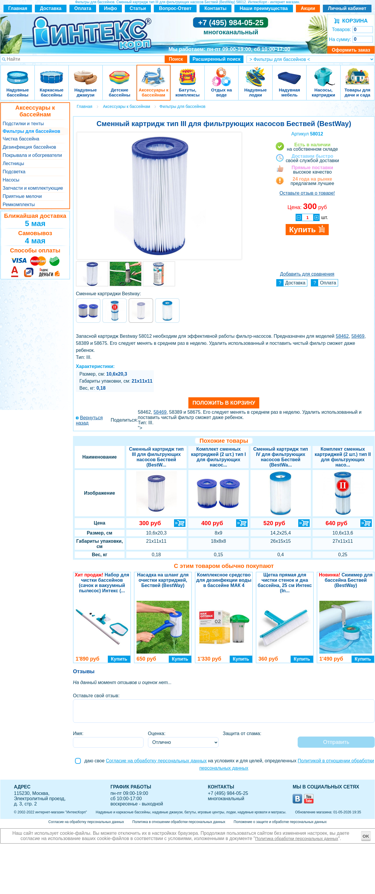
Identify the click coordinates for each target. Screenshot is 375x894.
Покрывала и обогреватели (32, 155)
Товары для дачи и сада (358, 73)
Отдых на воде (221, 73)
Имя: (78, 733)
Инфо (110, 8)
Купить (119, 658)
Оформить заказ (351, 50)
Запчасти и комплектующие (33, 188)
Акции (308, 8)
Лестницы (13, 163)
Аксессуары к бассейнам (153, 73)
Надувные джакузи (85, 73)
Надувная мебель (289, 73)
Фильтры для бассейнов (31, 131)
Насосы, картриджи (323, 73)
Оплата (82, 8)
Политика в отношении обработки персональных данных (178, 822)
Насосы (11, 179)
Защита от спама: (242, 733)
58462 (342, 336)
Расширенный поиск (216, 59)
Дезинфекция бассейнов (29, 147)
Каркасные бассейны (51, 73)
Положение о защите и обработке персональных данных (280, 822)
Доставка (51, 8)
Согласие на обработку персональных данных (156, 760)
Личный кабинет (347, 8)
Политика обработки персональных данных (296, 838)
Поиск (176, 59)
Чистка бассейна (21, 138)
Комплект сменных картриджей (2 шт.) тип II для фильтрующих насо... (343, 457)
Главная (17, 8)
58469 (357, 336)
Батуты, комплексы (187, 73)
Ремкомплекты (19, 204)
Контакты (215, 8)
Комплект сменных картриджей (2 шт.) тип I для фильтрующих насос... (218, 457)
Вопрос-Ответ (175, 8)
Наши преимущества (264, 8)
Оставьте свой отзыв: (96, 695)
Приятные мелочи (22, 196)
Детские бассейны (119, 73)
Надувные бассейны (17, 73)
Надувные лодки (255, 73)
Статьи (138, 8)
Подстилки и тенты (23, 123)
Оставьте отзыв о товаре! (307, 193)
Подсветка (14, 171)
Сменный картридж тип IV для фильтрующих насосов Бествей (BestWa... (280, 457)
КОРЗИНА (353, 21)
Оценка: (157, 733)
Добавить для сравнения (307, 274)
